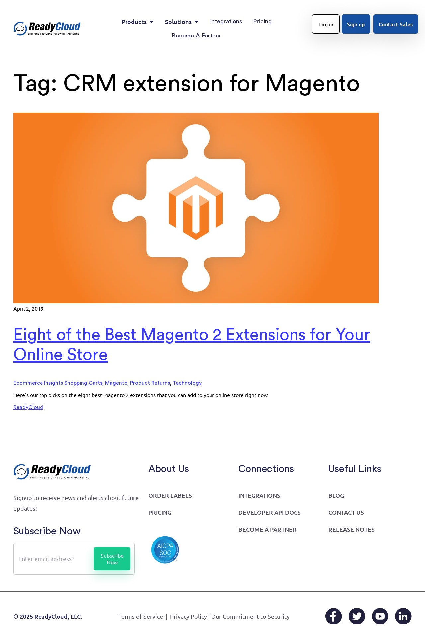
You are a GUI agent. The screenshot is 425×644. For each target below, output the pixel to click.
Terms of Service (140, 616)
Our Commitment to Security (250, 616)
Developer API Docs (269, 512)
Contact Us (346, 512)
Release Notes (351, 529)
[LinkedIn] (403, 616)
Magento (116, 383)
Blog (336, 495)
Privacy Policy (188, 616)
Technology (187, 383)
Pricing (159, 512)
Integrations (259, 495)
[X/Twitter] (357, 616)
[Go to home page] (47, 28)
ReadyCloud (28, 407)
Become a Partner (267, 529)
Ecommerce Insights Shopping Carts (57, 383)
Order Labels (170, 495)
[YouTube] (380, 616)
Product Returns (150, 383)
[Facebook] (333, 616)
